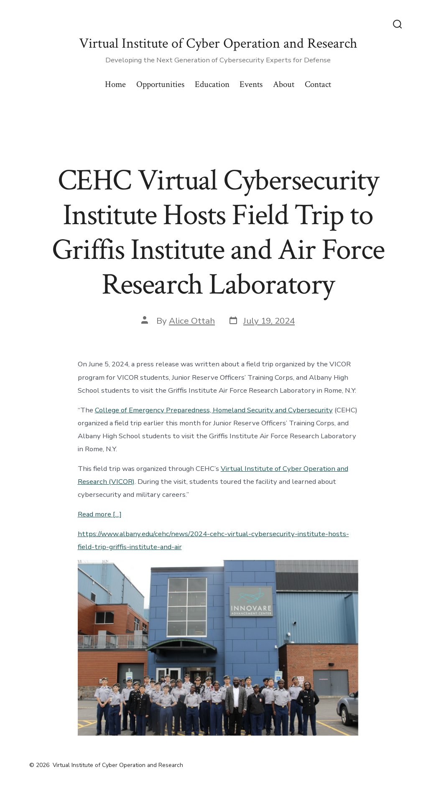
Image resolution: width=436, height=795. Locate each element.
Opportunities (160, 84)
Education (212, 84)
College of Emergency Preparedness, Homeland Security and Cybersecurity (214, 410)
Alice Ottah (192, 321)
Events (251, 84)
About (283, 84)
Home (115, 84)
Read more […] (100, 514)
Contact (318, 84)
